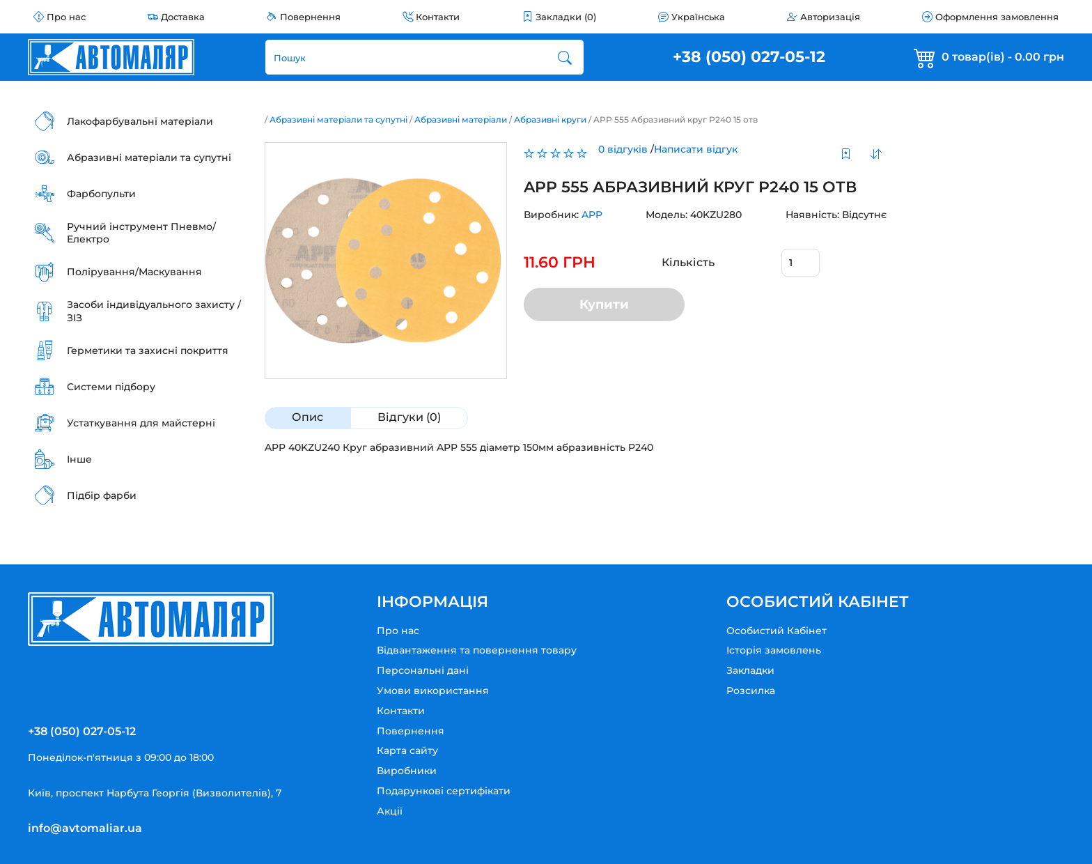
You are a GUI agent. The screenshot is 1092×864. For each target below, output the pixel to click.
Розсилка (750, 690)
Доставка (183, 16)
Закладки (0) (566, 16)
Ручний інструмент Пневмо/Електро (141, 232)
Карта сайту (407, 750)
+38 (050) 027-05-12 (749, 56)
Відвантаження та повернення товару (477, 650)
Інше (79, 459)
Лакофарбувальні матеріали (140, 121)
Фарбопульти (101, 193)
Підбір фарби (101, 495)
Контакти (438, 16)
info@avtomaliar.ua (85, 828)
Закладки (750, 670)
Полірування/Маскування (134, 271)
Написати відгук (690, 149)
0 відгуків (617, 149)
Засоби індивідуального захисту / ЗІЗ (154, 310)
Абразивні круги (550, 119)
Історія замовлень (773, 650)
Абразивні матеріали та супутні (149, 157)
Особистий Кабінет (776, 630)
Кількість (680, 262)
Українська (698, 16)
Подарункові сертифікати (443, 791)
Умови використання (433, 690)
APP (586, 214)
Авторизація (830, 16)
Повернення (310, 16)
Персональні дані (423, 670)
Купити (598, 304)
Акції (390, 811)
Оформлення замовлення (997, 16)
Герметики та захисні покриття (147, 350)
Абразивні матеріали (460, 119)
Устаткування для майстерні (141, 423)
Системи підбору (111, 386)
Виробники (407, 770)
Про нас (66, 16)
